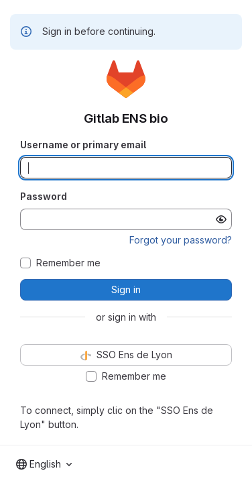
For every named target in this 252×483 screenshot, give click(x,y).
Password (43, 196)
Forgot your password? (180, 240)
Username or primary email (83, 144)
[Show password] (221, 219)
